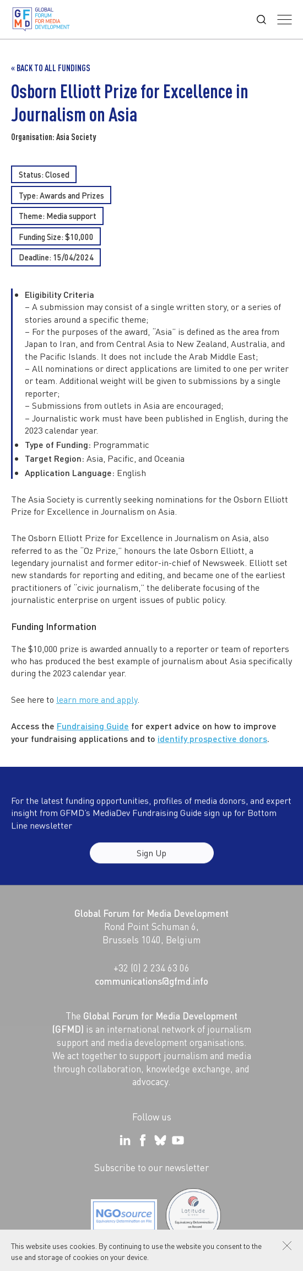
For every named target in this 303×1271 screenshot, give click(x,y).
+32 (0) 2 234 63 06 (151, 968)
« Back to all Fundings (50, 68)
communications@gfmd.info (151, 981)
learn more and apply (96, 700)
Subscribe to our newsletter (151, 1167)
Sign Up (151, 858)
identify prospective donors (212, 738)
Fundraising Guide (93, 726)
